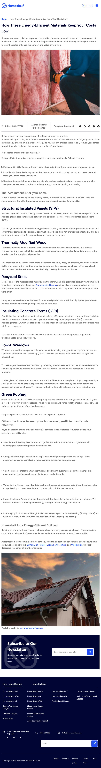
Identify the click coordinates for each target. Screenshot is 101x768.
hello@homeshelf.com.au (72, 733)
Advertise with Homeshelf (37, 721)
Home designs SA (34, 696)
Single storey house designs (35, 707)
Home (56, 759)
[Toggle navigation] (96, 6)
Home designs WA (59, 696)
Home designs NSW (11, 696)
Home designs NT (10, 701)
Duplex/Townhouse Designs (10, 707)
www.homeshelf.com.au (31, 628)
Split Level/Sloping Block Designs (87, 697)
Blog (3, 19)
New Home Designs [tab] (12, 684)
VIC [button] (87, 5)
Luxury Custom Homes (86, 691)
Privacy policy (75, 761)
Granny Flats (8, 718)
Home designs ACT (60, 691)
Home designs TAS (34, 701)
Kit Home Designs (10, 713)
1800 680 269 (45, 733)
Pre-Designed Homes (60, 701)
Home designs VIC (10, 691)
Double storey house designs (35, 714)
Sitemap (65, 759)
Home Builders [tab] (39, 684)
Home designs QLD (35, 691)
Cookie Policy (85, 761)
